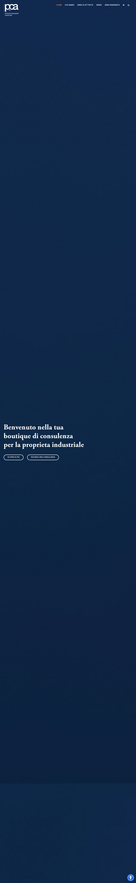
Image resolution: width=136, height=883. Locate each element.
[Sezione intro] (13, 457)
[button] (59, 5)
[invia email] (43, 457)
